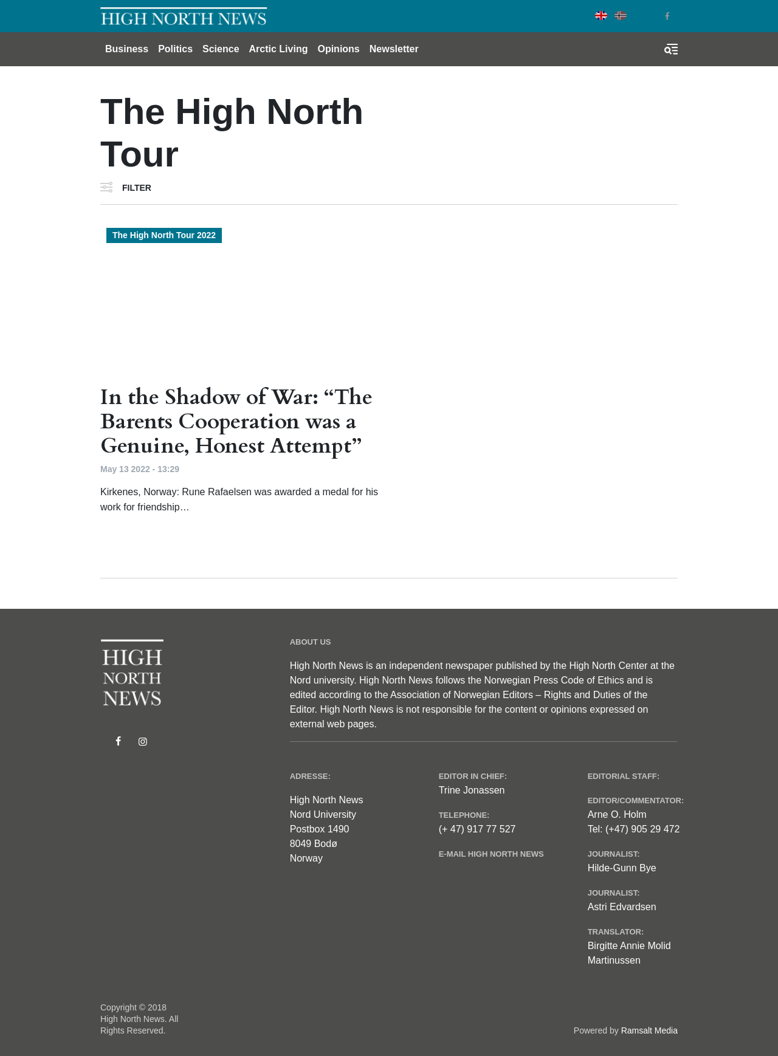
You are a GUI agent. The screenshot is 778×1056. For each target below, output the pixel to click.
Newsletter (394, 49)
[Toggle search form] (671, 49)
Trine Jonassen (472, 790)
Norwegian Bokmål (620, 15)
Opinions (338, 49)
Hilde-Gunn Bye (622, 868)
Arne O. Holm (617, 814)
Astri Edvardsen (622, 907)
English (601, 15)
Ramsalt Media (649, 1030)
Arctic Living (278, 49)
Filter (136, 188)
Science (220, 49)
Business (126, 49)
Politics (175, 49)
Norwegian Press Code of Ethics (554, 680)
